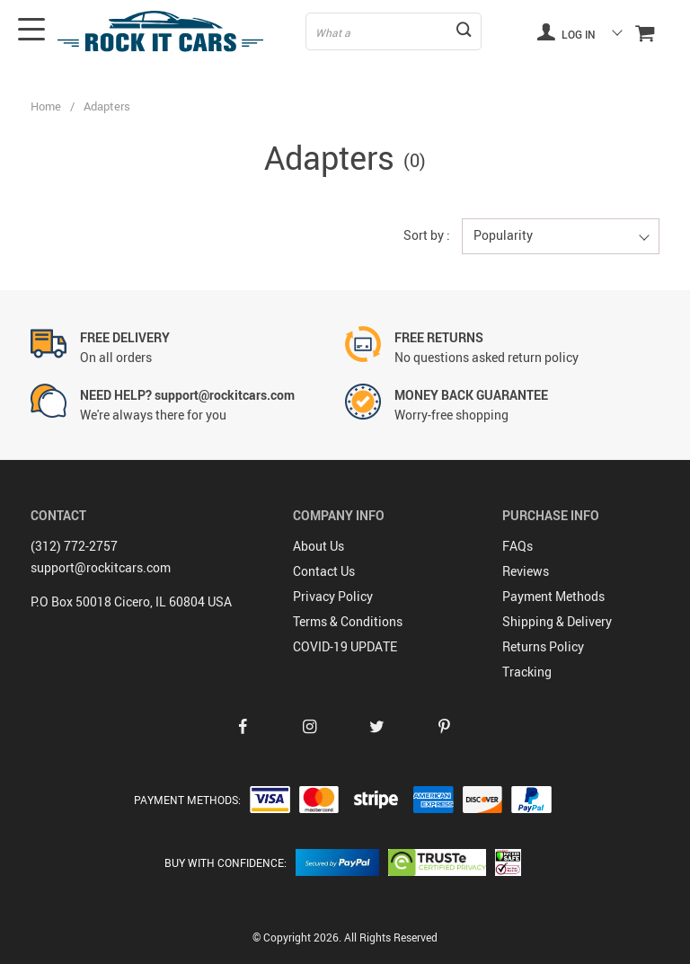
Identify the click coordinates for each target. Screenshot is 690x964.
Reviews (525, 570)
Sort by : (426, 234)
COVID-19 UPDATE (345, 646)
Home (46, 106)
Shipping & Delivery (557, 621)
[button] (561, 236)
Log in (566, 31)
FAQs (517, 545)
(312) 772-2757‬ (74, 545)
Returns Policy (543, 646)
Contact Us (324, 570)
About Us (318, 545)
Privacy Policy (333, 596)
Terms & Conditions (347, 621)
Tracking (527, 671)
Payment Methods (553, 596)
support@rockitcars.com (101, 567)
